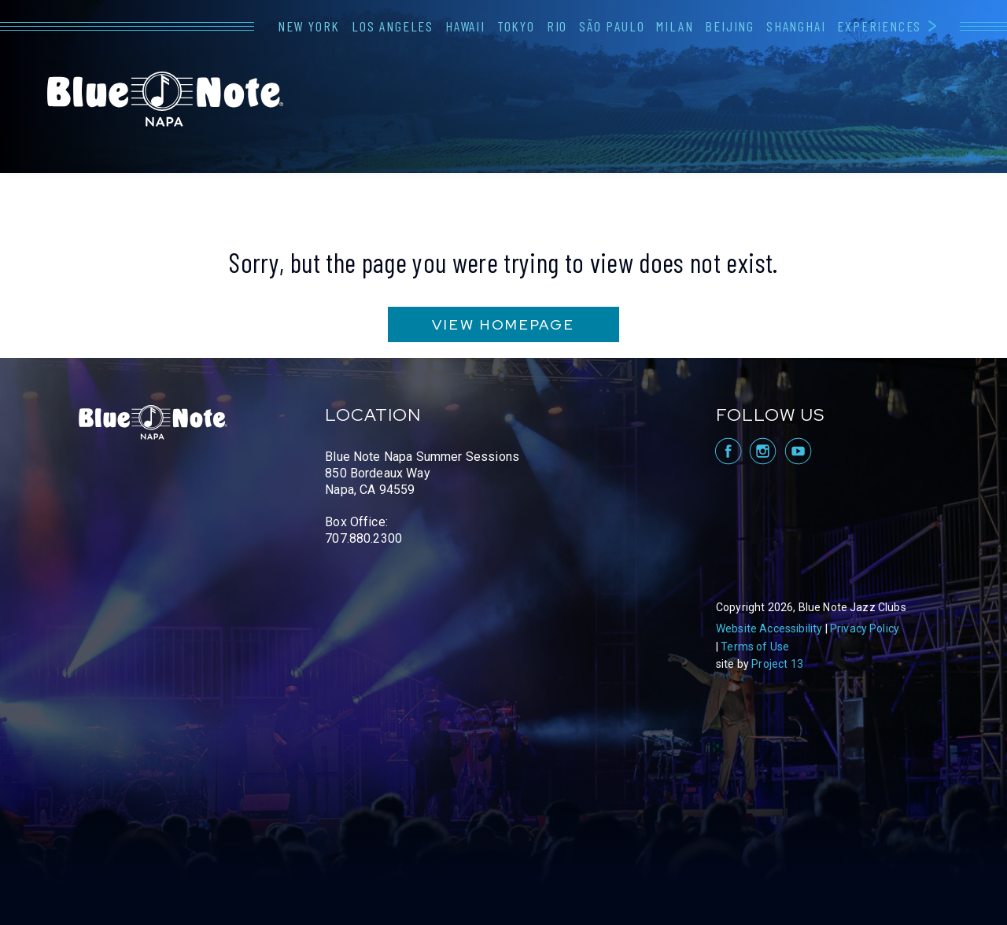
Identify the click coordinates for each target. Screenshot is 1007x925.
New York (309, 26)
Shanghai (795, 26)
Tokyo (516, 26)
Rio (557, 26)
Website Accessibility (769, 628)
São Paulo (611, 26)
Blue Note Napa (165, 99)
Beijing (729, 26)
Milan (674, 26)
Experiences (879, 26)
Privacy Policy (864, 628)
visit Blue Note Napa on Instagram (762, 451)
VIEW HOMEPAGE (503, 324)
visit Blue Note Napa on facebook (727, 451)
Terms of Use (755, 646)
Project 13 (777, 664)
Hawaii (465, 26)
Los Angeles (392, 26)
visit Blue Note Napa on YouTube (798, 451)
